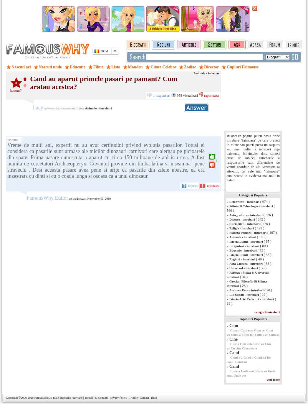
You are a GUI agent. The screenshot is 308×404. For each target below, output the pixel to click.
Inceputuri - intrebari (244, 246)
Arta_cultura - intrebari (246, 215)
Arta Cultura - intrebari (246, 263)
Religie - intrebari (241, 228)
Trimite (133, 397)
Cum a (234, 330)
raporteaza (211, 95)
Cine (233, 339)
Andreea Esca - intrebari (246, 290)
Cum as (274, 334)
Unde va (261, 371)
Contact (144, 397)
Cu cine (236, 348)
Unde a (235, 371)
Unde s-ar (247, 371)
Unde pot (240, 375)
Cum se (259, 330)
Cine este (246, 344)
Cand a (249, 357)
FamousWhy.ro (43, 397)
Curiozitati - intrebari (244, 224)
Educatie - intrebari (243, 250)
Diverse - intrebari (242, 219)
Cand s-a (236, 357)
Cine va (259, 344)
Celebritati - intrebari (244, 201)
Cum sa (236, 334)
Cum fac (248, 334)
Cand (234, 353)
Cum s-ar (261, 334)
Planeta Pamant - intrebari (247, 232)
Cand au (241, 362)
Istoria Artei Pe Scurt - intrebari (251, 299)
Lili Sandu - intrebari (244, 294)
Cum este (246, 330)
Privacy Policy (118, 397)
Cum (233, 325)
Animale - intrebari (206, 73)
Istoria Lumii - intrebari (246, 241)
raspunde (193, 186)
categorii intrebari (267, 312)
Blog (154, 397)
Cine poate (249, 348)
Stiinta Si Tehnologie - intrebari (251, 206)
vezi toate (273, 379)
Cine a (234, 344)
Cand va (260, 357)
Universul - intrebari (243, 268)
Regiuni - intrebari (242, 259)
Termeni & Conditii (96, 397)
